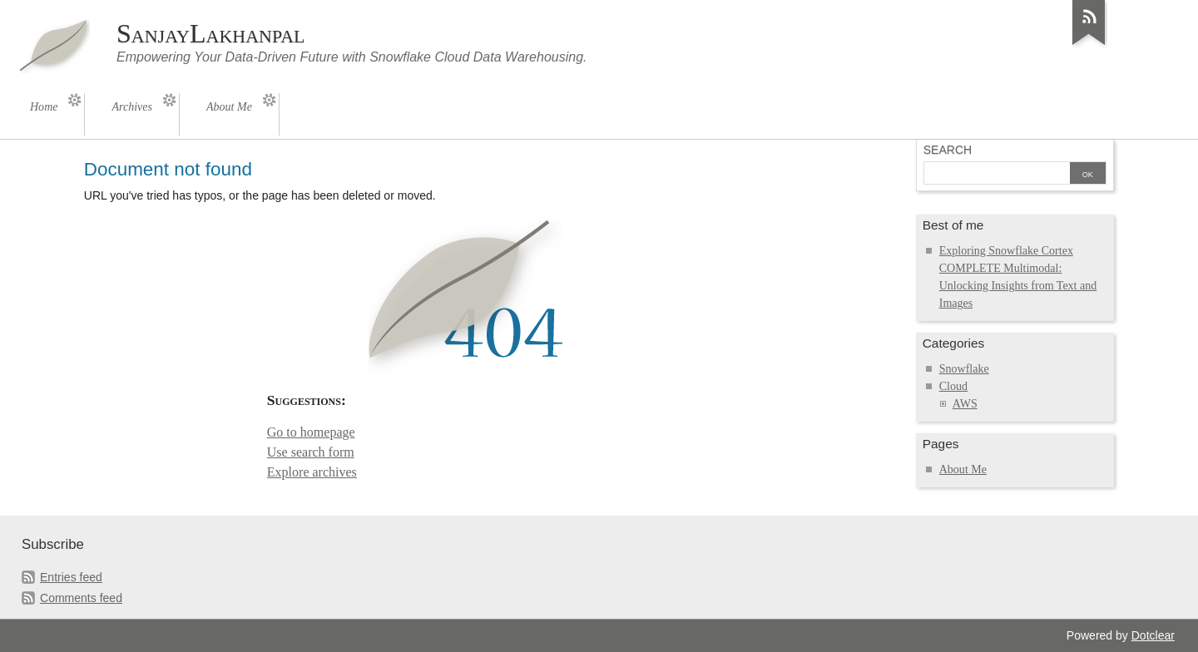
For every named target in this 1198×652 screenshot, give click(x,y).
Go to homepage (311, 432)
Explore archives (312, 472)
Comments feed (81, 598)
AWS (965, 404)
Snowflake (964, 369)
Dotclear (1153, 635)
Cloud (953, 386)
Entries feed (71, 577)
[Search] (996, 174)
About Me (963, 469)
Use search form (310, 452)
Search (947, 149)
